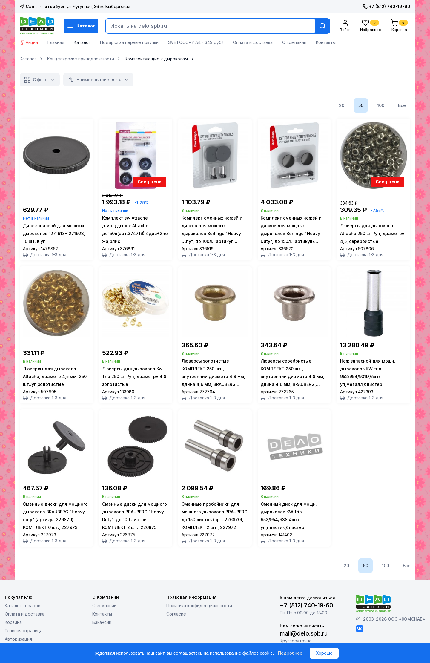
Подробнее (290, 653)
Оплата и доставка (253, 42)
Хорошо (324, 653)
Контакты (326, 42)
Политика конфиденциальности (199, 609)
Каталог (81, 26)
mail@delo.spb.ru (304, 637)
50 (360, 105)
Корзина (13, 626)
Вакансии (101, 626)
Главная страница (23, 634)
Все (402, 105)
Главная (55, 42)
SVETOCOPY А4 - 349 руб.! (195, 42)
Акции (29, 42)
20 (341, 105)
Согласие (176, 618)
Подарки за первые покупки (129, 42)
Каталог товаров (22, 609)
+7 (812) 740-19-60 (386, 6)
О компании (294, 42)
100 (380, 105)
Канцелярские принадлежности (80, 58)
